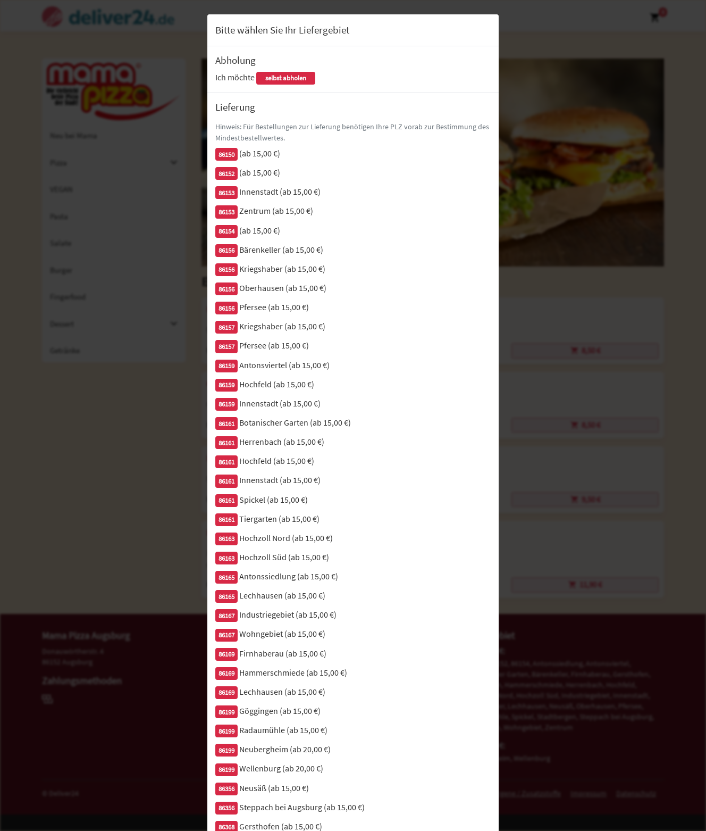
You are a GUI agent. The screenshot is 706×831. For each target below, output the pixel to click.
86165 (226, 577)
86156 (226, 250)
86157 (226, 327)
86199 (226, 712)
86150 (226, 154)
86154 (226, 231)
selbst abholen (285, 77)
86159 (226, 365)
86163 (226, 538)
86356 (226, 788)
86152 (226, 173)
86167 (226, 615)
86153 (226, 192)
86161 (226, 423)
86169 (226, 654)
